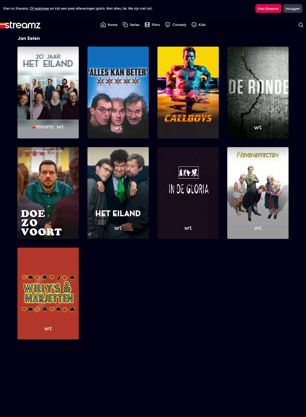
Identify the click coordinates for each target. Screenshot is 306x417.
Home (109, 24)
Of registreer (39, 8)
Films (152, 24)
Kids (198, 24)
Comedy (175, 24)
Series (131, 24)
